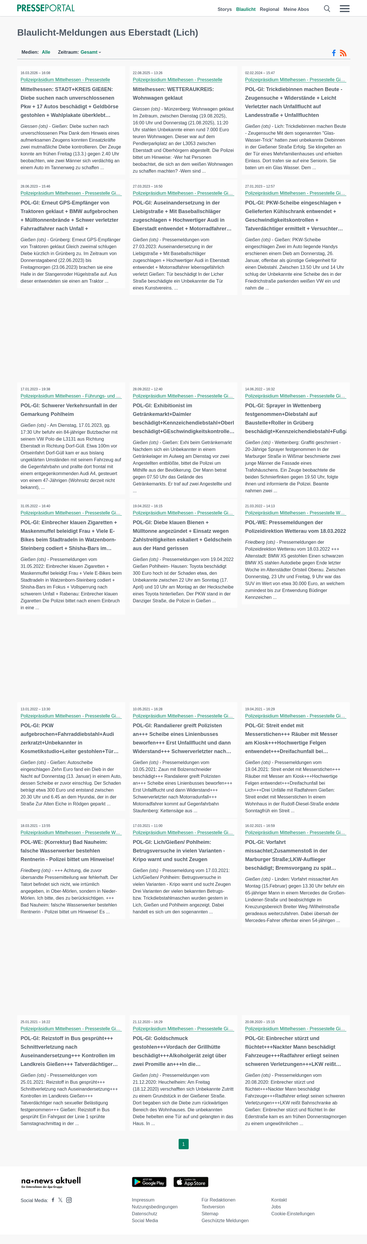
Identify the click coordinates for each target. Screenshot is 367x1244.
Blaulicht (246, 9)
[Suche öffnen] (327, 9)
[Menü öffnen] (344, 9)
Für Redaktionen (218, 1209)
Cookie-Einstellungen (293, 1223)
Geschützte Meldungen (225, 1230)
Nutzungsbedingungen (155, 1216)
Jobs (276, 1216)
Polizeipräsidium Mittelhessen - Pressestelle (66, 79)
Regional (269, 9)
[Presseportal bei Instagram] (67, 1209)
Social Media (145, 1230)
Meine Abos (296, 9)
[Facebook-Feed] (334, 53)
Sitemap (210, 1223)
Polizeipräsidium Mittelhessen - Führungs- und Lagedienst (81, 403)
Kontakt (279, 1209)
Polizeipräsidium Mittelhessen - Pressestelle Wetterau (300, 520)
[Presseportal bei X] (58, 1210)
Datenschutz (144, 1223)
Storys (225, 9)
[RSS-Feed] (343, 53)
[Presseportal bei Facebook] (51, 1210)
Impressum (143, 1209)
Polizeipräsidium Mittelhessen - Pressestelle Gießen (299, 79)
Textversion (213, 1216)
